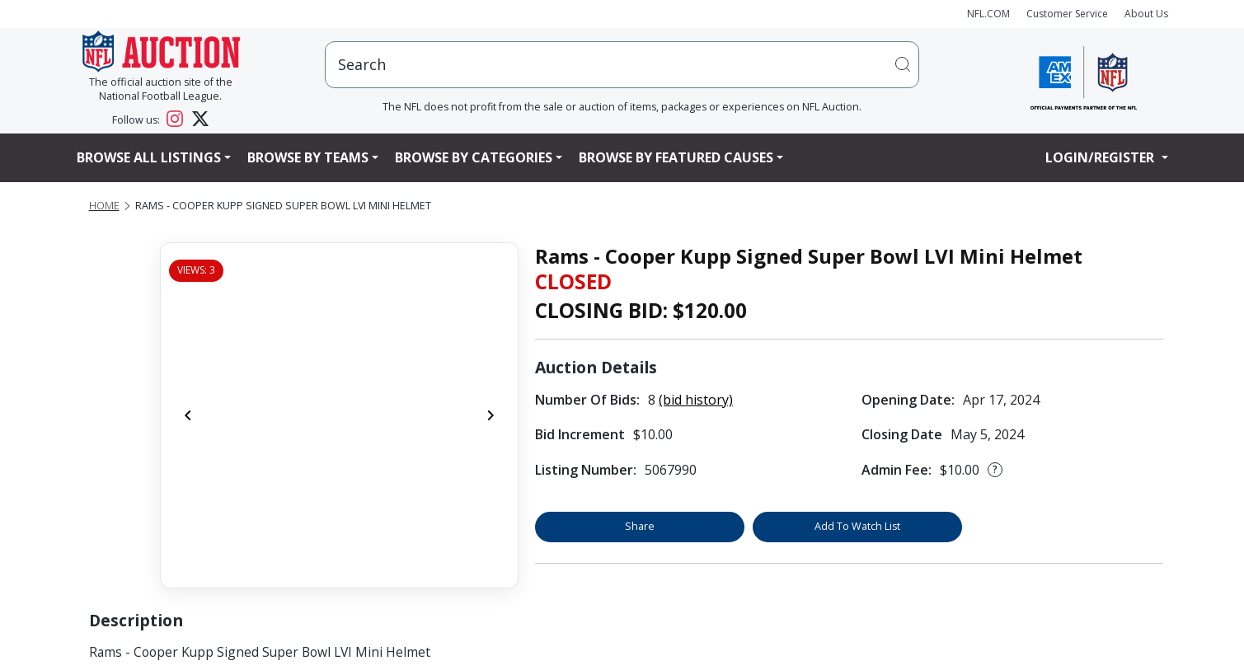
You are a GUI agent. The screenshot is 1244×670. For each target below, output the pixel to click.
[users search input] (622, 64)
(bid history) (696, 400)
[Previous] (188, 415)
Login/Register (1101, 157)
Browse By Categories (473, 157)
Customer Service (1067, 14)
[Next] (490, 415)
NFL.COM (988, 14)
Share (640, 526)
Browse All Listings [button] (149, 157)
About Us (1146, 14)
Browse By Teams (308, 157)
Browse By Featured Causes (676, 157)
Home (104, 206)
